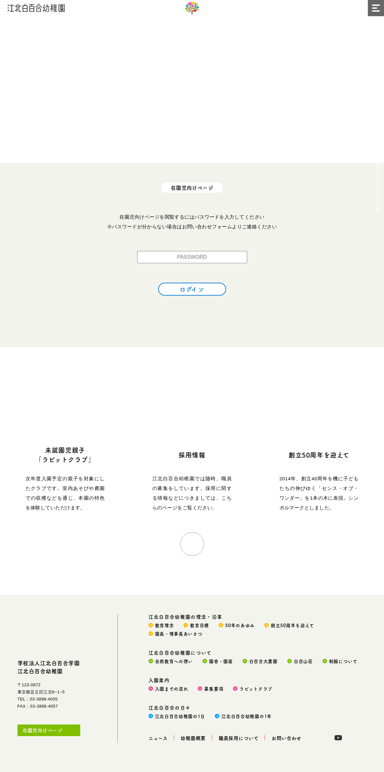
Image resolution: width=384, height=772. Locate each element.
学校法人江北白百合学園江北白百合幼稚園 (48, 667)
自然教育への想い (174, 661)
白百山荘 (303, 661)
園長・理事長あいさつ (179, 633)
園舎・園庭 (221, 661)
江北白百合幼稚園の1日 (180, 716)
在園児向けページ (43, 730)
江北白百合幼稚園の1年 (246, 716)
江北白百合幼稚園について (180, 652)
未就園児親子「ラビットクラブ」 (64, 454)
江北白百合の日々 (169, 707)
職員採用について (239, 737)
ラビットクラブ (255, 688)
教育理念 (164, 625)
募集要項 (213, 688)
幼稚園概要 (193, 737)
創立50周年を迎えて (319, 455)
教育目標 (199, 625)
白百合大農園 (263, 661)
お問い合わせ (286, 737)
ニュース (158, 737)
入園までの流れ (171, 688)
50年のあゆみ (240, 625)
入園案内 (159, 680)
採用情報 (192, 455)
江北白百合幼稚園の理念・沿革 (185, 616)
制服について (343, 661)
